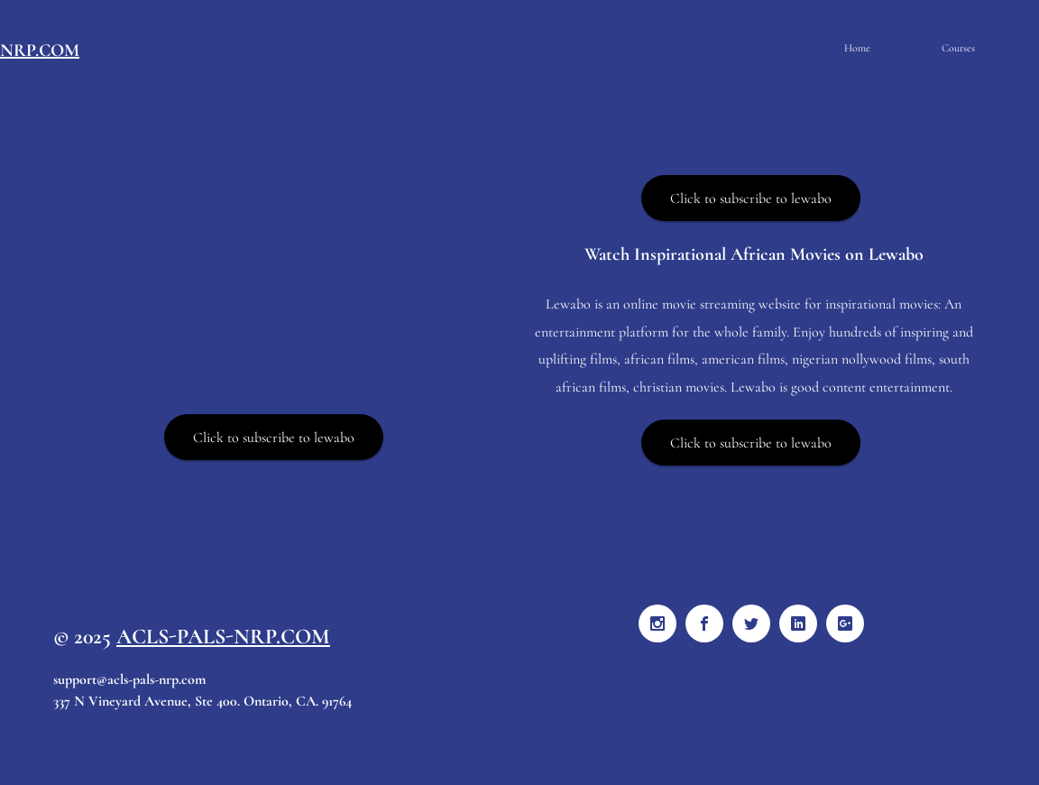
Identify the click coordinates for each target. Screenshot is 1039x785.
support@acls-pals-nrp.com (129, 679)
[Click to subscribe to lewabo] (273, 437)
